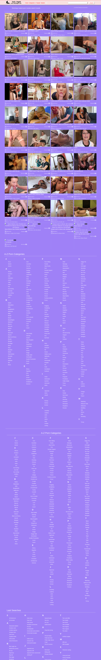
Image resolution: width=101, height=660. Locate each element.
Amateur (8, 35)
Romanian (65, 377)
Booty (9, 318)
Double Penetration (82, 175)
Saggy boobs (48, 633)
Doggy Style (55, 35)
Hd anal (29, 600)
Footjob (46, 262)
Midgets (65, 250)
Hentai (46, 325)
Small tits (83, 269)
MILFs (77, 105)
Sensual (83, 243)
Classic (28, 258)
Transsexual (84, 343)
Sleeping (83, 267)
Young (82, 395)
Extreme (28, 357)
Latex (46, 388)
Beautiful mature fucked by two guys (59, 194)
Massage (65, 237)
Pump (64, 356)
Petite (64, 339)
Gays (46, 285)
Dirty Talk (57, 151)
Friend (46, 269)
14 (85, 7)
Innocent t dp (30, 614)
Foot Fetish (47, 260)
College (28, 269)
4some (9, 239)
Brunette (77, 81)
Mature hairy (30, 641)
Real (64, 364)
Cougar (31, 35)
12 (82, 7)
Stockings (84, 105)
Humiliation (47, 342)
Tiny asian (64, 604)
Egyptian (28, 344)
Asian (9, 257)
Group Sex (47, 306)
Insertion (47, 354)
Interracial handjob (31, 616)
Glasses (47, 296)
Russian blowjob (49, 627)
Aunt (9, 270)
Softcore (83, 273)
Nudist (64, 289)
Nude (64, 287)
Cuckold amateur (13, 646)
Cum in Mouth (29, 290)
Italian (46, 358)
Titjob (82, 330)
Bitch (11, 128)
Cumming (28, 292)
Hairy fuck (29, 593)
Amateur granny (13, 603)
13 (84, 7)
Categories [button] (32, 3)
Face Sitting (47, 235)
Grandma (47, 300)
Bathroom (12, 175)
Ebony (27, 342)
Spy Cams (83, 290)
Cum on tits (12, 657)
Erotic (27, 348)
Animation (10, 251)
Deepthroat (29, 317)
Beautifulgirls (58, 105)
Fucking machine (49, 271)
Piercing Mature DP (78, 171)
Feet (46, 241)
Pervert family (48, 609)
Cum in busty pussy (14, 653)
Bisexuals (10, 306)
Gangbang (47, 281)
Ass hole (10, 264)
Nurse (64, 294)
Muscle (64, 273)
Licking (46, 398)
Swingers (83, 309)
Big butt (11, 628)
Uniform (83, 357)
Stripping (83, 299)
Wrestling (83, 389)
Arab (9, 255)
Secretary (83, 241)
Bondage (10, 316)
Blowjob (16, 35)
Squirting (83, 292)
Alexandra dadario (13, 599)
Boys (15, 105)
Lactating (47, 384)
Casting (28, 243)
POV (64, 348)
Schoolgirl (83, 239)
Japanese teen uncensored (33, 626)
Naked (64, 279)
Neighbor (65, 283)
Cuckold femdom (13, 648)
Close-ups (28, 262)
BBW (83, 58)
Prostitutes (65, 352)
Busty (81, 128)
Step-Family (47, 239)
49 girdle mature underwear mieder (82, 101)
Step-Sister (83, 258)
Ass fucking (12, 221)
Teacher (83, 319)
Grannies (82, 151)
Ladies (38, 35)
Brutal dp (11, 632)
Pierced (64, 341)
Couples (28, 277)
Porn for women (49, 617)
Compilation (29, 271)
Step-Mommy (66, 260)
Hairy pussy (30, 595)
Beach (9, 291)
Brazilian (10, 323)
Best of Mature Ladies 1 (33, 31)
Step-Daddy (29, 306)
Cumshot (17, 198)
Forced (46, 265)
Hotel (46, 340)
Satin (82, 237)
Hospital (47, 336)
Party (64, 333)
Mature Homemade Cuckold (11, 217)
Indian (46, 350)
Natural (41, 105)
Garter (83, 35)
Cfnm (27, 250)
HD (85, 128)
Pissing (64, 343)
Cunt (27, 297)
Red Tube (47, 56)
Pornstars (65, 345)
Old (63, 304)
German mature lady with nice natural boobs (38, 101)
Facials (60, 81)
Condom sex (29, 273)
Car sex (28, 239)
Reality (64, 366)
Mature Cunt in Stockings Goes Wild (82, 194)
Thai (82, 326)
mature (75, 147)
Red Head (65, 368)
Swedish (83, 307)
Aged (8, 198)
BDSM (9, 289)
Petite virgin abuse (49, 613)
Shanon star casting (50, 639)
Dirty (54, 151)
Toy (82, 341)
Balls (34, 128)
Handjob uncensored (32, 597)
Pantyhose (65, 326)
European (15, 81)
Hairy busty (30, 591)
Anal (54, 175)
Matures (63, 35)
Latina (46, 392)
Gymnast (47, 311)
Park (64, 328)
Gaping (46, 283)
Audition (10, 268)
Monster (65, 265)
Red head (47, 623)
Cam (27, 235)
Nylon (64, 296)
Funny (46, 273)
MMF (64, 258)
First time (47, 254)
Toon (82, 336)
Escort (27, 350)
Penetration (65, 337)
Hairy (87, 151)
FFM (46, 250)
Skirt (82, 262)
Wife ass (64, 615)
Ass (80, 58)
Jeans (46, 366)
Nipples (64, 285)
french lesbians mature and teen (12, 171)
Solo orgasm (48, 654)
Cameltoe (28, 237)
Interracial (47, 356)
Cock (77, 198)
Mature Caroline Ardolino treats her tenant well (15, 194)
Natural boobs (48, 591)
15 (86, 7)
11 (81, 7)
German (34, 105)
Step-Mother (66, 269)
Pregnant (65, 350)
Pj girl (46, 615)
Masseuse (65, 239)
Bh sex (11, 624)
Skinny (82, 260)
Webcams (83, 379)
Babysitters (10, 278)
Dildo (79, 198)
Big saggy (11, 630)
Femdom (47, 245)
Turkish (82, 345)
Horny (37, 151)
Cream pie (11, 644)
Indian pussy (30, 612)
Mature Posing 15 (78, 77)
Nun (64, 292)
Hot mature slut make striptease (12, 124)
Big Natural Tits (39, 81)
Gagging (47, 279)
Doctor (28, 324)
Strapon (83, 297)
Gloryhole (47, 298)
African (10, 245)
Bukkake (10, 333)
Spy (82, 288)
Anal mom (11, 607)
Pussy (64, 358)
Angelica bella (12, 609)
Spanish (83, 280)
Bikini (9, 304)
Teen (82, 324)
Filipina (46, 252)
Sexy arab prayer (49, 637)
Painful (64, 320)
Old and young (66, 306)
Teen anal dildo (66, 591)
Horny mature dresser (33, 147)
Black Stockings (87, 58)
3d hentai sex (12, 591)
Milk (64, 254)
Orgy (64, 310)
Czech (27, 301)
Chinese (28, 256)
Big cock (63, 105)
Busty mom (12, 634)
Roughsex (65, 379)
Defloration (29, 319)
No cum (47, 595)
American (12, 35)
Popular (38, 3)
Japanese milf (30, 624)
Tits (82, 332)
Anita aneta (12, 612)
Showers (83, 254)
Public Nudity (66, 354)
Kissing (46, 374)
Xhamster (24, 33)
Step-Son (83, 277)
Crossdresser (78, 35)
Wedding (83, 381)
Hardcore (47, 321)
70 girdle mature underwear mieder (36, 194)
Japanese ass (30, 621)
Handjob (47, 318)
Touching (83, 338)
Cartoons (28, 241)
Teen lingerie (65, 600)
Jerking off (29, 628)
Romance (65, 374)
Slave (82, 265)
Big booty (11, 626)
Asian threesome (13, 614)
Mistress (65, 256)
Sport (82, 286)
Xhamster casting (66, 623)
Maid (64, 235)
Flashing (47, 258)
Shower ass (47, 641)
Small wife (47, 650)
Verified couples (66, 609)
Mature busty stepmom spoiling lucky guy (14, 54)
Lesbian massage (31, 633)
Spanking (83, 282)
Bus (9, 336)
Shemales (83, 252)
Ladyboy (47, 386)
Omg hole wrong (49, 603)
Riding (64, 370)
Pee (64, 335)
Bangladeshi (11, 282)
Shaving (83, 250)
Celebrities (28, 248)
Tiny (82, 328)
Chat (27, 252)
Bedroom (57, 175)
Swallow (83, 305)
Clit (27, 260)
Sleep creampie (48, 648)
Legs (46, 394)
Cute (27, 299)
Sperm (82, 284)
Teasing (83, 321)
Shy (82, 256)
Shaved (83, 248)
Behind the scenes (13, 621)
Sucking (83, 303)
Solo (82, 275)
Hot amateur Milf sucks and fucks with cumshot (38, 54)
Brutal (9, 331)
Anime (9, 253)
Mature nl (29, 643)
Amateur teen (12, 605)
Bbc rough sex (12, 619)
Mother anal (30, 648)
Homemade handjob (32, 606)
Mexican (65, 248)
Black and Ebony (12, 310)
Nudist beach (48, 597)
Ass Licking (11, 266)
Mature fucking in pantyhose (57, 31)
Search (91, 3)
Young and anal (66, 628)
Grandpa (47, 302)
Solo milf (47, 652)
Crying (27, 284)
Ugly (82, 355)
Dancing (14, 128)
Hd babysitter (30, 602)
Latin (46, 390)
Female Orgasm (48, 243)
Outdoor (65, 312)
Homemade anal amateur (33, 604)
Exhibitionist (29, 355)
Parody (64, 330)
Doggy (27, 326)
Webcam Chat (84, 377)
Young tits (64, 633)
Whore (82, 385)
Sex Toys (83, 245)
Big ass (8, 81)
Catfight (28, 245)
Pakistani (65, 322)
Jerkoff (46, 368)
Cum (27, 288)
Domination (29, 330)
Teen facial (65, 595)
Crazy (83, 128)
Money (64, 262)
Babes (54, 105)
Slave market (48, 645)
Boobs (31, 105)
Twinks (82, 347)
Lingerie (81, 81)
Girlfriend (47, 289)
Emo (27, 346)
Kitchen (46, 376)
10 (80, 7)
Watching (83, 374)
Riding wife (47, 625)
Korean (46, 378)
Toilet (82, 334)
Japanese (47, 364)
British (9, 325)
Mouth (64, 271)
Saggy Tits (83, 235)
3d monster (12, 593)
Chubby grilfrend (13, 642)
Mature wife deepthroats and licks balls (37, 124)
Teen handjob (65, 597)
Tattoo (82, 317)
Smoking (83, 271)
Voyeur (82, 369)
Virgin (82, 367)
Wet (82, 383)
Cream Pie (28, 280)
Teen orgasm (65, 602)
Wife (82, 387)
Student (83, 301)
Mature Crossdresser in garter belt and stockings (85, 31)
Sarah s (47, 635)
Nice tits (47, 593)
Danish (28, 311)
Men (64, 245)
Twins (82, 349)
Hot (45, 338)
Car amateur (12, 640)
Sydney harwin (48, 656)
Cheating (28, 254)
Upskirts (83, 359)
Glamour (47, 294)
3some (54, 198)
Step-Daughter (29, 313)
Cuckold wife (12, 651)
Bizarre (10, 308)
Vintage (83, 365)
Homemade (47, 333)
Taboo (82, 315)
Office (64, 301)
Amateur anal (12, 601)
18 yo (9, 235)
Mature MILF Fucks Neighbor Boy (12, 101)
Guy (46, 309)
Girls (46, 292)
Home (26, 3)
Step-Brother (11, 327)
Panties (64, 324)
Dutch (27, 336)
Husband (47, 344)
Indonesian (47, 352)
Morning (65, 267)
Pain (64, 318)
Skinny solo (47, 643)
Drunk (27, 334)
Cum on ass (12, 655)
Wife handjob (65, 617)
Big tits (11, 58)
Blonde (38, 58)
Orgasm (65, 308)
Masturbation (66, 241)
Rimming (65, 372)
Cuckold (61, 58)
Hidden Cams (48, 327)
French (46, 267)
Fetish (46, 248)
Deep (27, 315)
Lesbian (40, 151)
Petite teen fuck (48, 611)
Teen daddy (65, 593)
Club (27, 265)
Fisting (46, 256)
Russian (65, 381)
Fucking (59, 35)
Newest (43, 3)
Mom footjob (30, 645)
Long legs (29, 636)
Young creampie (66, 631)
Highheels (35, 35)
